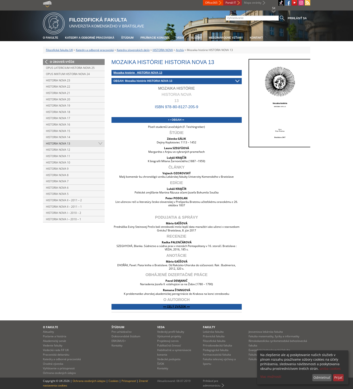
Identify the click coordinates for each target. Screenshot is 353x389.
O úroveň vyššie (62, 62)
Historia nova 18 (58, 112)
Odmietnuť (321, 377)
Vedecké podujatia (168, 359)
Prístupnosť (129, 381)
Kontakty (116, 345)
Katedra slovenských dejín (133, 50)
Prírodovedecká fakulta (217, 345)
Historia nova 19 (58, 105)
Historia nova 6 (57, 188)
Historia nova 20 (58, 99)
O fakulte (50, 37)
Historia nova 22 (58, 87)
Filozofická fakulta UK (59, 50)
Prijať (338, 377)
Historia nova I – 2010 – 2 (63, 213)
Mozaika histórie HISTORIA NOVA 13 (138, 72)
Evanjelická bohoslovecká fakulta (269, 350)
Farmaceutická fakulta (217, 355)
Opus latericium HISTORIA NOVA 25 (70, 68)
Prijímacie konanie (155, 37)
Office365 (211, 3)
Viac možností (270, 376)
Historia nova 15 (58, 131)
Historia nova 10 (58, 162)
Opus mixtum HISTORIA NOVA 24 (68, 74)
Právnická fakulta (214, 336)
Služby (196, 37)
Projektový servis (168, 341)
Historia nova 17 (58, 118)
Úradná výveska (53, 364)
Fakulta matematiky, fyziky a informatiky (274, 336)
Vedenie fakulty (52, 345)
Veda (180, 37)
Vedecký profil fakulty (170, 332)
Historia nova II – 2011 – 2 (64, 200)
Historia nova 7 (57, 181)
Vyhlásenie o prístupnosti (59, 368)
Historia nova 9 (57, 169)
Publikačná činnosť (169, 345)
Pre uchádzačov (121, 332)
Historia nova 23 (58, 80)
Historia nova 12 (58, 150)
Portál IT (231, 3)
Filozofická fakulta (214, 341)
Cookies (114, 381)
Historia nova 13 (58, 143)
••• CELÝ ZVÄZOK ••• (176, 306)
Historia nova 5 (57, 194)
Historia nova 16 (58, 124)
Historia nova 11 (58, 156)
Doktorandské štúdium (125, 336)
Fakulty (209, 327)
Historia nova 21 (58, 93)
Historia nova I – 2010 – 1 (63, 219)
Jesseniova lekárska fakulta (266, 332)
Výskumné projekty (169, 336)
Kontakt (256, 37)
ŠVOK (160, 364)
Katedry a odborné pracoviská (89, 37)
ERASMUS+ (118, 341)
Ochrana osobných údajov (59, 373)
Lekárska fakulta (213, 332)
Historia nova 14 (58, 137)
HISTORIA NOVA (163, 50)
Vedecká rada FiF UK (56, 350)
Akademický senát (54, 341)
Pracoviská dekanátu (56, 355)
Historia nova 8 (57, 175)
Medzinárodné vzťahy (226, 37)
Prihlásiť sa (297, 18)
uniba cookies (330, 368)
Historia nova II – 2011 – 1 (64, 207)
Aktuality (48, 332)
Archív (180, 50)
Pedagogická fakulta (215, 350)
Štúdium (127, 37)
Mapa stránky (252, 3)
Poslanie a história (54, 336)
